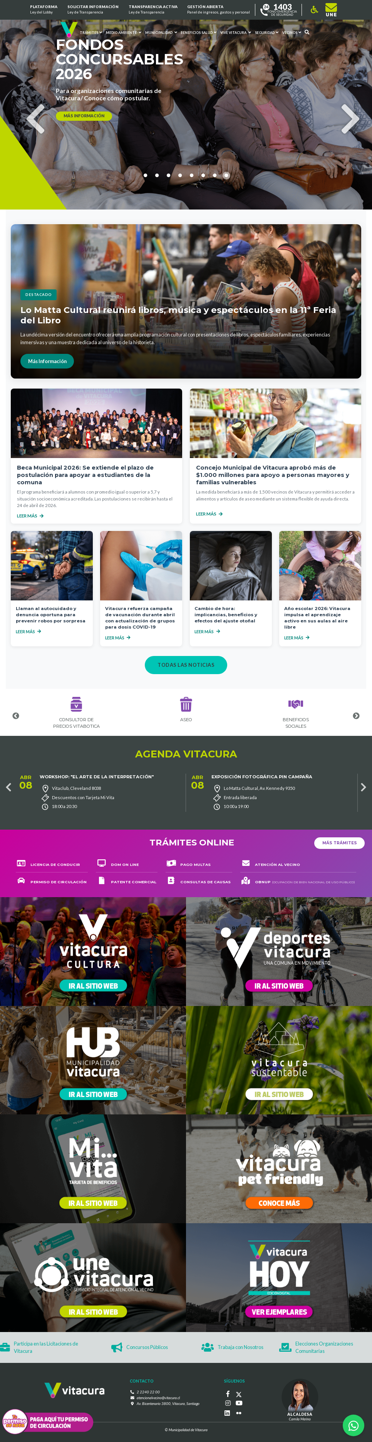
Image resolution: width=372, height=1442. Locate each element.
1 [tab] (145, 217)
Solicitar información (93, 10)
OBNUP (298, 882)
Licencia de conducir (48, 864)
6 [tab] (203, 217)
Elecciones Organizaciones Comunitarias (316, 1347)
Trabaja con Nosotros (232, 1347)
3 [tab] (169, 217)
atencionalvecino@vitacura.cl (158, 1398)
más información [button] (84, 115)
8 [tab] (226, 217)
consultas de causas (199, 882)
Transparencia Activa (152, 10)
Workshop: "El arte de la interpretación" (97, 776)
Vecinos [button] (291, 32)
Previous (28, 106)
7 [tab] (215, 217)
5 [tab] (192, 217)
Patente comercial (126, 882)
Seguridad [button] (266, 32)
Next (343, 106)
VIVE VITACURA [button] (235, 32)
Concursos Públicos (139, 1347)
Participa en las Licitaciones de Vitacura (39, 1347)
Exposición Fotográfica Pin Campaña (261, 776)
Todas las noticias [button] (186, 665)
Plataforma (43, 10)
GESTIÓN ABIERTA (218, 10)
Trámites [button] (91, 32)
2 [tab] (157, 217)
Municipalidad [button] (161, 32)
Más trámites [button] (339, 842)
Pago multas (189, 864)
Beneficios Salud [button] (198, 32)
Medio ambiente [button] (123, 32)
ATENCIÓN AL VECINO (270, 864)
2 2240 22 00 (148, 1392)
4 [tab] (180, 217)
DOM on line (117, 864)
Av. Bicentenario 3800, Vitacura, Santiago (168, 1403)
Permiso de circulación (52, 882)
